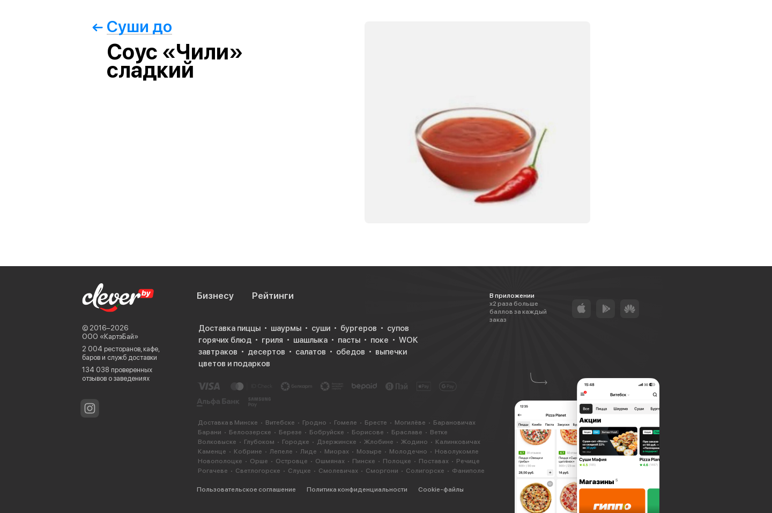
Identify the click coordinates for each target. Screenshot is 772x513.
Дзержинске (337, 442)
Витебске (280, 422)
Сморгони (382, 470)
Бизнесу (215, 295)
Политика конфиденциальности (357, 489)
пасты (349, 340)
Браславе (406, 432)
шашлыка (310, 340)
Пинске (363, 461)
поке (379, 340)
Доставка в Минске (228, 422)
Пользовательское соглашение (246, 489)
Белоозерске (250, 432)
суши (320, 328)
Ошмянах (330, 461)
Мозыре (369, 451)
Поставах (434, 461)
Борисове (368, 432)
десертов (266, 352)
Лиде (308, 451)
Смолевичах (338, 470)
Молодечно (408, 451)
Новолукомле (457, 451)
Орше (259, 461)
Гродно (314, 422)
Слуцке (299, 470)
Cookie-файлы (441, 489)
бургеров (358, 328)
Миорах (336, 451)
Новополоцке (220, 461)
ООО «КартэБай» (110, 337)
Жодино (414, 442)
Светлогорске (257, 470)
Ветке (439, 432)
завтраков (217, 352)
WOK (408, 340)
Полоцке (397, 461)
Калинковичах (457, 442)
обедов (350, 352)
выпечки (391, 352)
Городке (295, 442)
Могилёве (410, 422)
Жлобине (379, 442)
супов (398, 328)
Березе (290, 432)
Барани (209, 432)
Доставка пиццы (229, 328)
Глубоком (259, 442)
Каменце (212, 451)
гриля (272, 340)
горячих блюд (224, 340)
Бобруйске (326, 432)
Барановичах (454, 422)
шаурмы (286, 328)
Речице (468, 461)
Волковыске (217, 442)
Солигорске (425, 470)
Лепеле (281, 451)
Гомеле (345, 422)
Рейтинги (273, 295)
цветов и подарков (234, 363)
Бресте (376, 422)
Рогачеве (213, 470)
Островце (292, 461)
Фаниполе (468, 470)
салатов (310, 352)
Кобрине (248, 451)
